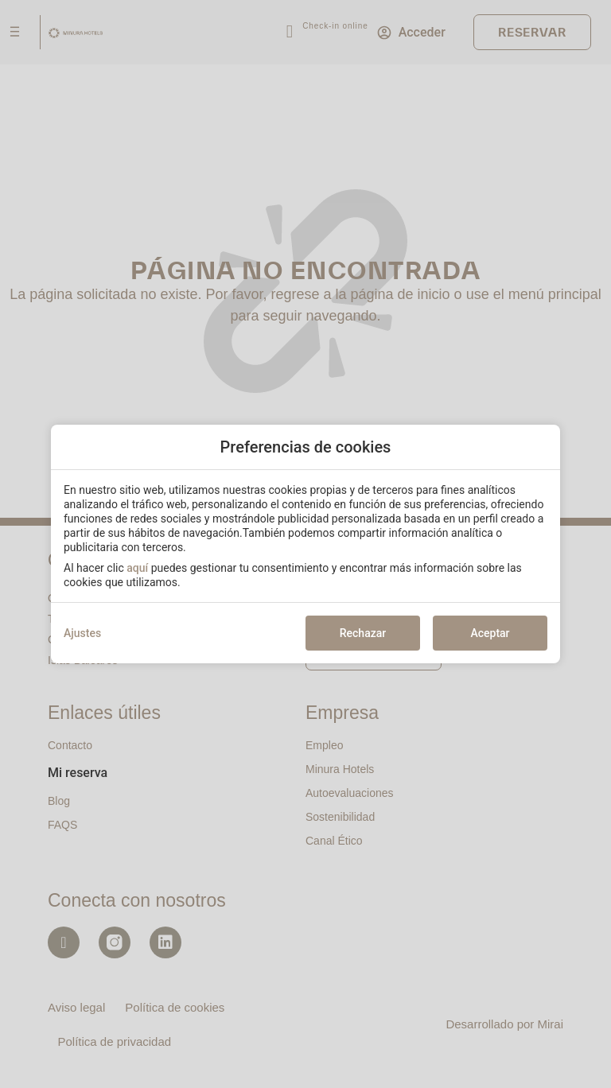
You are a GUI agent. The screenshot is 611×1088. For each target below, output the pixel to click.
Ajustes (82, 633)
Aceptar (489, 633)
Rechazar (363, 633)
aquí (137, 567)
